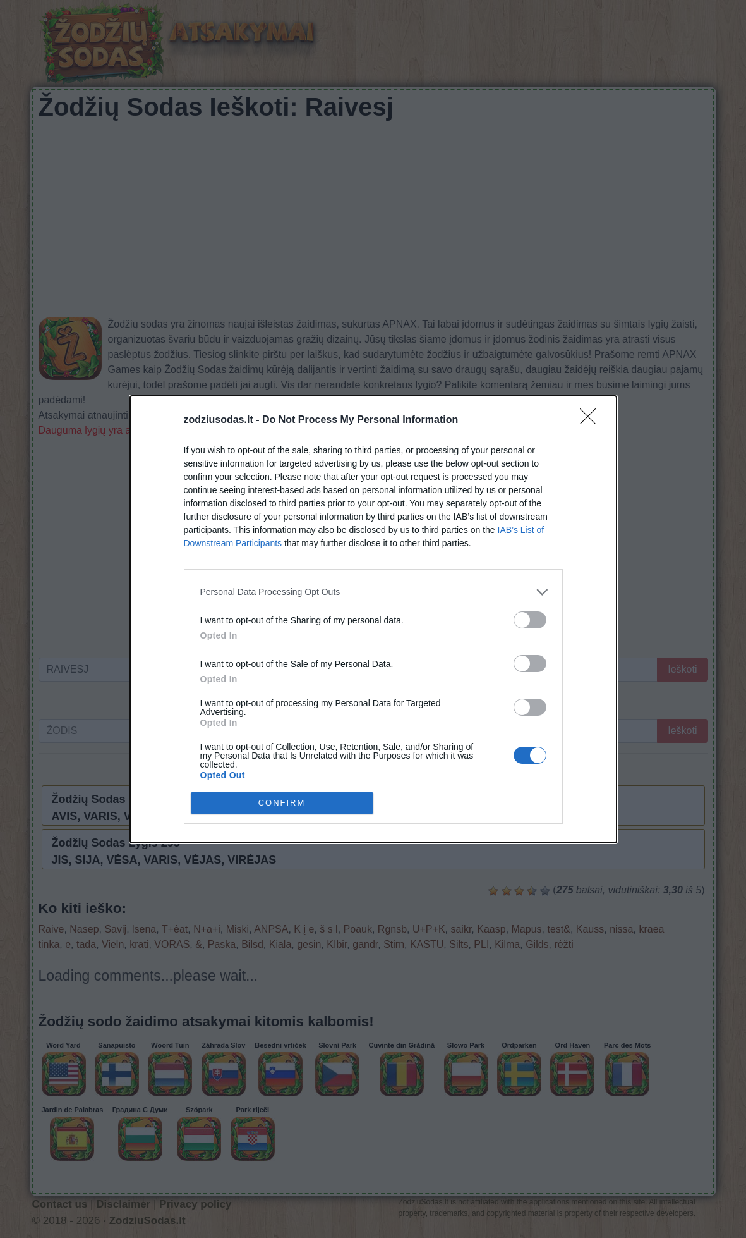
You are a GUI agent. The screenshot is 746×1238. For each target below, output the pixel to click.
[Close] (592, 420)
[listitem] (373, 592)
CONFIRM (282, 802)
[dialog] (373, 619)
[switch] (530, 619)
